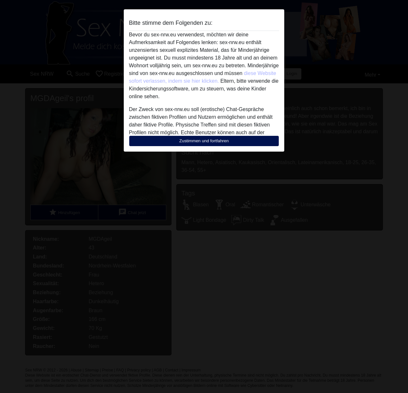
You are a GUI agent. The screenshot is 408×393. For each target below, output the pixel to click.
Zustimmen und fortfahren (204, 140)
